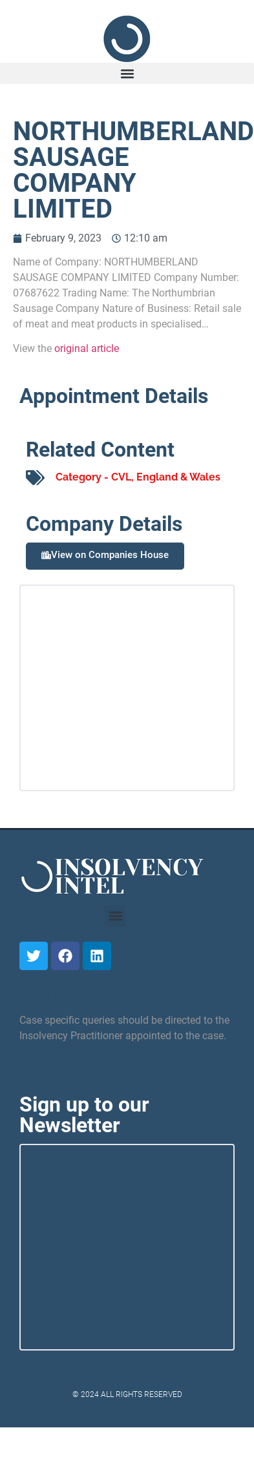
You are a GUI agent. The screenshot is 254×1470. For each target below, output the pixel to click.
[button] (127, 73)
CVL (121, 477)
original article (86, 348)
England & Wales (178, 477)
